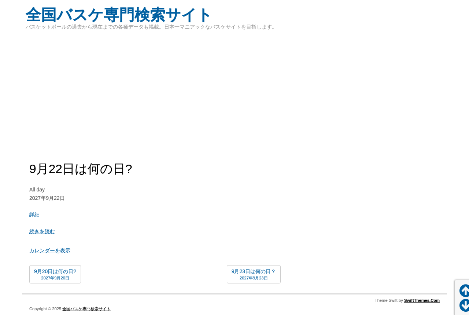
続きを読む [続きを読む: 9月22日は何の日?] (42, 231)
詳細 (34, 214)
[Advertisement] (234, 91)
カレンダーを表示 (49, 250)
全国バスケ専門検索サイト (119, 14)
